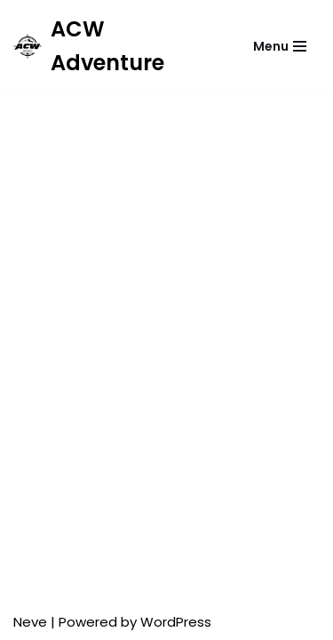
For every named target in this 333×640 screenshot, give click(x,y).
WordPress (175, 621)
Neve (30, 621)
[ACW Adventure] (113, 46)
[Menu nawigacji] (280, 46)
